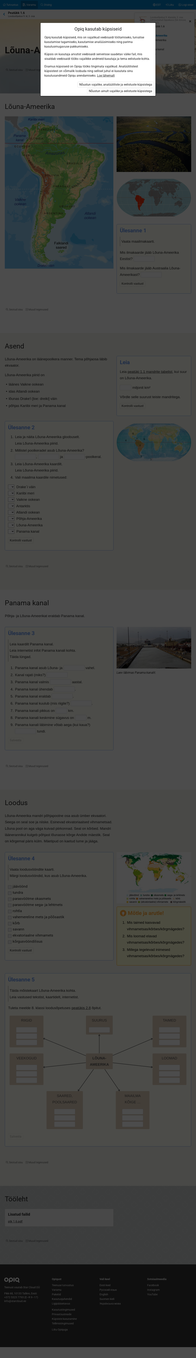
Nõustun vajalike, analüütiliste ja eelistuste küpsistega (115, 84)
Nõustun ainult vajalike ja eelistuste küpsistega (120, 91)
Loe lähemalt (106, 75)
